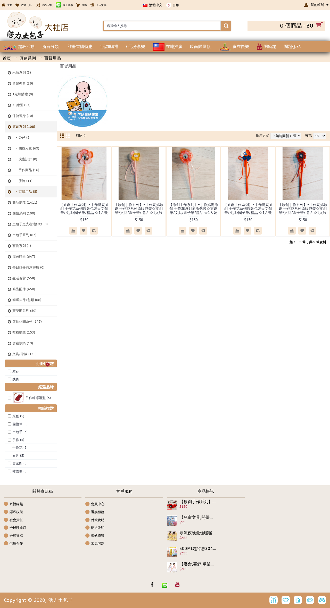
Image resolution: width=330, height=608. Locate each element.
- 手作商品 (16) (25, 170)
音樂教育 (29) (22, 83)
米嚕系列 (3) (21, 72)
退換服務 (94, 512)
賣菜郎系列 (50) (24, 311)
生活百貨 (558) (23, 278)
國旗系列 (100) (23, 213)
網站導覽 (94, 536)
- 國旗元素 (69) (25, 148)
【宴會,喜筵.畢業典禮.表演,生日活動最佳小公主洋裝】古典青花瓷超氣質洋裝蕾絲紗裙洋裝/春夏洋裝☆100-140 (197, 564)
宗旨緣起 (13, 504)
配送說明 (94, 528)
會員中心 (94, 504)
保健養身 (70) (22, 116)
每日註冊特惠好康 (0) (28, 267)
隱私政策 (13, 512)
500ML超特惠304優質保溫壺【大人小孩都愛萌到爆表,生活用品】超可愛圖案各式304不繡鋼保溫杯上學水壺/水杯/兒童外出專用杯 (197, 548)
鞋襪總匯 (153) (23, 332)
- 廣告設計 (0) (24, 159)
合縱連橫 (13, 536)
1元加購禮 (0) (22, 94)
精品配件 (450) (23, 289)
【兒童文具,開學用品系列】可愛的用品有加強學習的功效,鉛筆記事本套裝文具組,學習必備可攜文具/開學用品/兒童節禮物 (197, 517)
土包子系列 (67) (24, 235)
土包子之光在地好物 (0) (30, 224)
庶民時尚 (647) (23, 257)
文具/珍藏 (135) (24, 354)
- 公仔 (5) (21, 137)
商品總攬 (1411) (24, 202)
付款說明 (94, 520)
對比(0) (81, 136)
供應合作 (13, 544)
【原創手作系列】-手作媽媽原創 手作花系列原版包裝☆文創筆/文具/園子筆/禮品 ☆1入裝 (84, 209)
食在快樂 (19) (22, 343)
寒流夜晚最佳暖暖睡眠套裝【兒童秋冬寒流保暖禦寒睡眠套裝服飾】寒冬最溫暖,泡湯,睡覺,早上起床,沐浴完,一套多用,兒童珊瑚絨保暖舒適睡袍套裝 (197, 533)
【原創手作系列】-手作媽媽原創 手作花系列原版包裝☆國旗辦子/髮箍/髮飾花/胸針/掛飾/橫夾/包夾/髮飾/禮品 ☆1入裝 (197, 501)
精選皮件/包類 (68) (26, 300)
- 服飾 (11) (22, 181)
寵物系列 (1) (21, 246)
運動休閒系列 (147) (27, 321)
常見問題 (94, 544)
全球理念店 (15, 528)
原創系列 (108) (23, 127)
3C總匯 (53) (21, 105)
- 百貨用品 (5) (24, 192)
